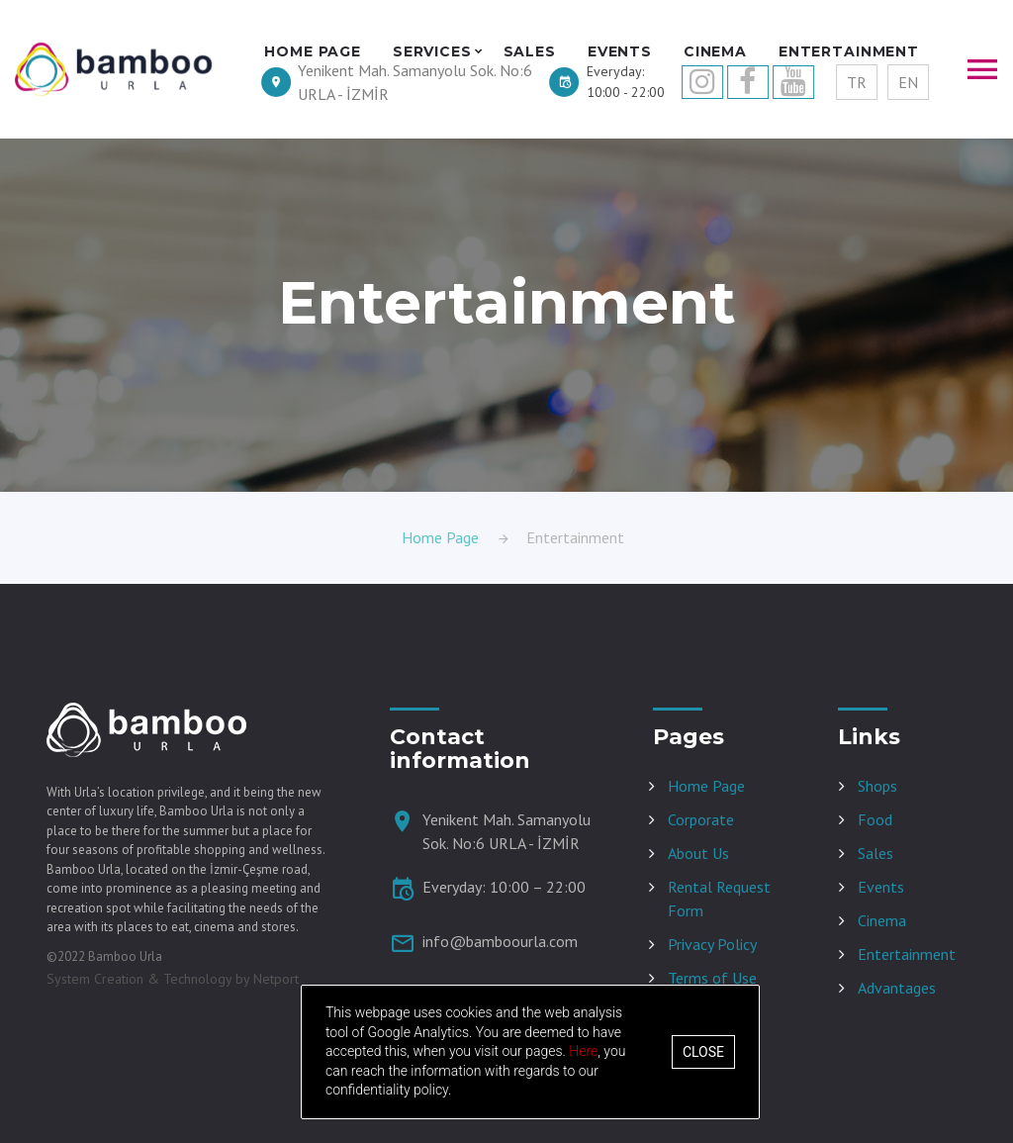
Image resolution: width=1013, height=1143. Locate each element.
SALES (530, 52)
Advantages (897, 988)
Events (881, 887)
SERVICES (432, 52)
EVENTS (620, 52)
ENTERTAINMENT (849, 52)
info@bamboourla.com (500, 941)
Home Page (440, 537)
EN (908, 82)
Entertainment (907, 954)
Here (583, 1051)
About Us (698, 853)
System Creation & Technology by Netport (172, 979)
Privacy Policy (712, 944)
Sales (875, 853)
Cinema (882, 920)
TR (857, 82)
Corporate (701, 819)
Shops (877, 786)
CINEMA (715, 52)
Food (875, 819)
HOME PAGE (312, 52)
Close (703, 1052)
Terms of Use (712, 978)
